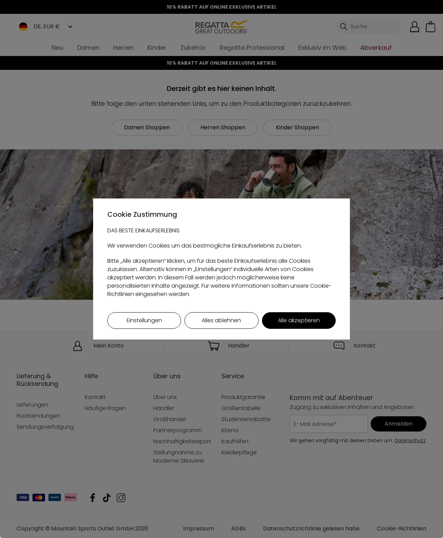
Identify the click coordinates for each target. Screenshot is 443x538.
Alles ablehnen (221, 320)
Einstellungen (144, 320)
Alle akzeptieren (299, 320)
